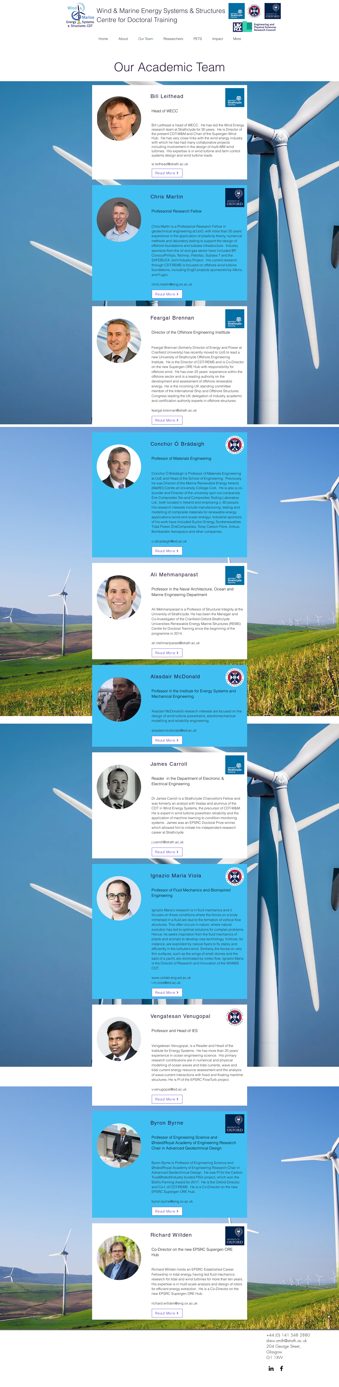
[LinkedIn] (271, 1368)
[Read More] (167, 173)
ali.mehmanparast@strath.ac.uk (176, 643)
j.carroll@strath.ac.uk (168, 842)
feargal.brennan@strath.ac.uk (174, 410)
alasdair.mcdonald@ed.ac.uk (174, 730)
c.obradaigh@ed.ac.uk (169, 541)
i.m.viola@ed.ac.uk (166, 982)
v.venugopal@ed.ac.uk (169, 1089)
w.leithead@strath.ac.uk (170, 164)
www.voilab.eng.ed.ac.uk (171, 977)
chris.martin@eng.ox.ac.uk (172, 284)
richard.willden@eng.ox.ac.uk (174, 1303)
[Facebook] (281, 1368)
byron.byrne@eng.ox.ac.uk (172, 1201)
